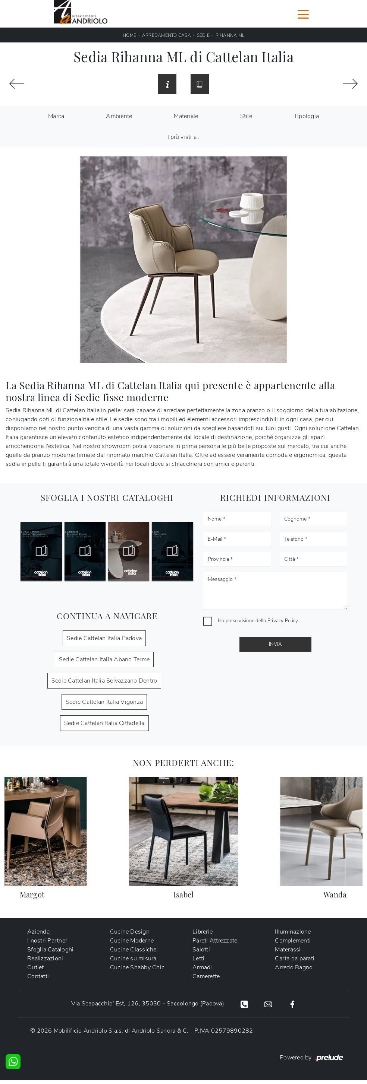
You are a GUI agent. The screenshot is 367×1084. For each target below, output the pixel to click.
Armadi (202, 971)
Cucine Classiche (133, 954)
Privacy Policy (282, 624)
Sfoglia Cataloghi (50, 954)
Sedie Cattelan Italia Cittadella (104, 727)
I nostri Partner (47, 945)
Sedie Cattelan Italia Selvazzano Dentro (104, 684)
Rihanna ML (230, 35)
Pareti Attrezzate (214, 945)
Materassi (288, 954)
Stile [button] (246, 120)
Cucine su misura (133, 963)
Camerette (206, 980)
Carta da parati (294, 963)
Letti (198, 963)
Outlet (35, 971)
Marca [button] (56, 120)
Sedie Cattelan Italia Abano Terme (104, 663)
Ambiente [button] (119, 120)
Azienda (38, 936)
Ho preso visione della (258, 624)
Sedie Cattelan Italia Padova (104, 642)
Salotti (201, 954)
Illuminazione (293, 936)
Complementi (293, 945)
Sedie (203, 35)
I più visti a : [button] (183, 141)
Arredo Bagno (294, 971)
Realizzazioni (45, 963)
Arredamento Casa (166, 35)
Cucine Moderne (132, 945)
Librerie (202, 936)
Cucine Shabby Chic (137, 971)
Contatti (38, 980)
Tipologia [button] (306, 120)
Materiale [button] (186, 120)
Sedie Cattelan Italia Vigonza (104, 706)
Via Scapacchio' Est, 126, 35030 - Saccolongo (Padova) (146, 1008)
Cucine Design (130, 936)
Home (129, 35)
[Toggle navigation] (303, 14)
